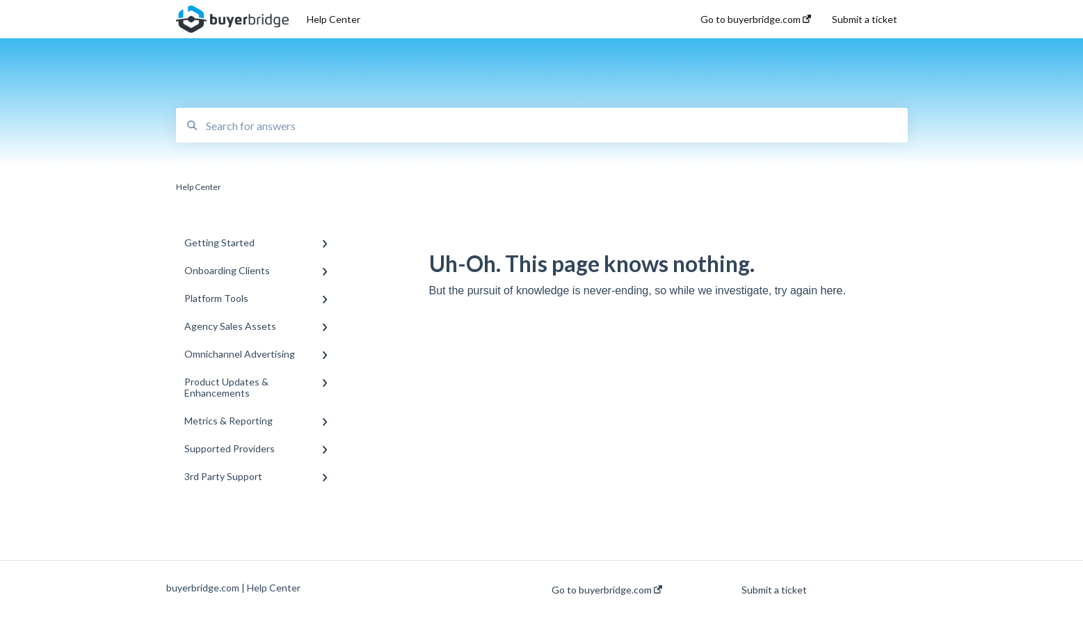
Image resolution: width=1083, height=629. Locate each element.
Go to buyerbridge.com (607, 590)
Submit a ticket (774, 590)
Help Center (333, 19)
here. (832, 290)
